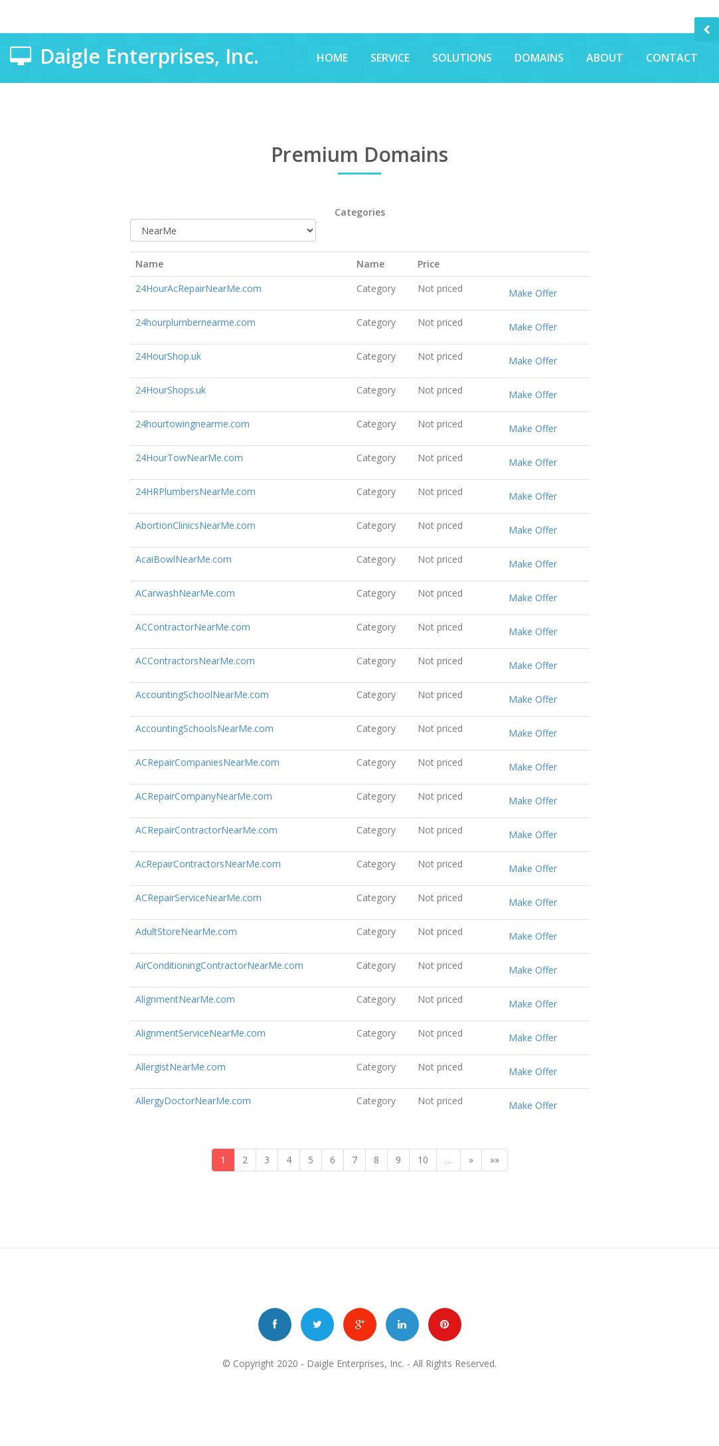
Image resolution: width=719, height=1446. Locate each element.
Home (332, 57)
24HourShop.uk (168, 356)
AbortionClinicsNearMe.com (195, 525)
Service (390, 57)
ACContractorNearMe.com (192, 626)
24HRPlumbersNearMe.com (195, 491)
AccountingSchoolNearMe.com (202, 694)
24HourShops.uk (170, 390)
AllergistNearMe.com (180, 1066)
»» (494, 1159)
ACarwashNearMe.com (185, 593)
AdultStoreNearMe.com (186, 931)
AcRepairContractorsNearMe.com (208, 863)
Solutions (462, 57)
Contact (672, 57)
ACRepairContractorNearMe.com (206, 830)
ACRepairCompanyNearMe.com (203, 796)
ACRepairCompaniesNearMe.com (207, 762)
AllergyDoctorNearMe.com (193, 1100)
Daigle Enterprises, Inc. (355, 1363)
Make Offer (533, 293)
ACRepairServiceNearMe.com (198, 897)
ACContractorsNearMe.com (195, 660)
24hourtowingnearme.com (192, 423)
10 (423, 1159)
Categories (360, 212)
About (604, 57)
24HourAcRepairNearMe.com (198, 288)
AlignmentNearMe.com (185, 999)
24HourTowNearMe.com (189, 457)
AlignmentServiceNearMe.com (200, 1033)
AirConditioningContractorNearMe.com (219, 965)
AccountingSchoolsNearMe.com (204, 728)
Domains (539, 57)
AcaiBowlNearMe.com (183, 559)
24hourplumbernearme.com (195, 322)
